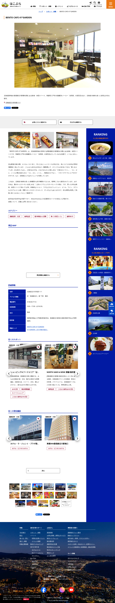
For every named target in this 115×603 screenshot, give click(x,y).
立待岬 (95, 333)
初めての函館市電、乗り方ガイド (103, 199)
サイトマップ (63, 579)
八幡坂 (95, 293)
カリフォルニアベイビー (101, 354)
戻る (36, 470)
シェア (7, 108)
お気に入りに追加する (35, 122)
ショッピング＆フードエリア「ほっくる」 (27, 372)
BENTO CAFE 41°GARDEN (35, 327)
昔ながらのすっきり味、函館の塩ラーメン (103, 158)
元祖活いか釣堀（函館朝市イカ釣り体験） (103, 273)
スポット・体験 (51, 12)
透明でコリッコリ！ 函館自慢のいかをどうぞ (103, 239)
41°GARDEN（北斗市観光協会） (37, 330)
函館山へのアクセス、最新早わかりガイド (103, 178)
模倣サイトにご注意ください (57, 576)
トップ (41, 12)
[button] (9, 373)
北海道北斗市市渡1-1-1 (13, 103)
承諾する (26, 599)
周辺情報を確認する (47, 275)
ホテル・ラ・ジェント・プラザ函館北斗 (26, 443)
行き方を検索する (70, 122)
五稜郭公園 (96, 313)
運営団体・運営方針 (49, 579)
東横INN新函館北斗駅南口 (57, 443)
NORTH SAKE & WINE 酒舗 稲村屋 (61, 372)
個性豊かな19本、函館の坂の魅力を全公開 (103, 219)
